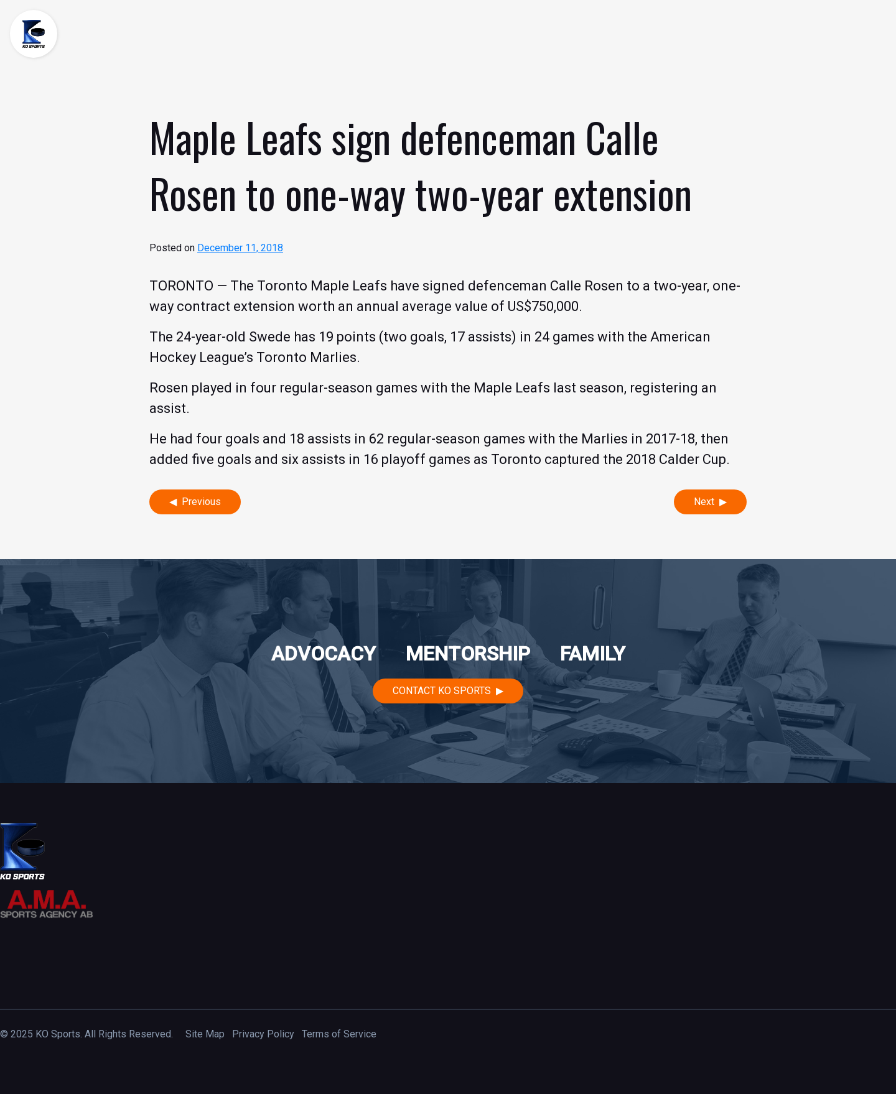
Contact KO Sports (442, 691)
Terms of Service (339, 1034)
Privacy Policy (263, 1034)
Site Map (205, 1034)
